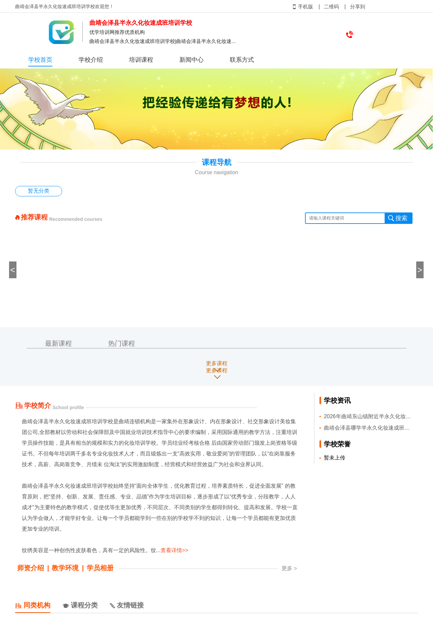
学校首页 (40, 59)
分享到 (357, 6)
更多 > (289, 568)
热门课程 (121, 343)
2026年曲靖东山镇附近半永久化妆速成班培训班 (369, 416)
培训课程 (141, 59)
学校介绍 (91, 59)
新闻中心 (191, 59)
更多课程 (216, 363)
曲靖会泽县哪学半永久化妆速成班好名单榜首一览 (369, 428)
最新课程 (58, 343)
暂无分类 (38, 191)
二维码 (331, 6)
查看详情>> (174, 550)
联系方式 (242, 59)
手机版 (303, 6)
